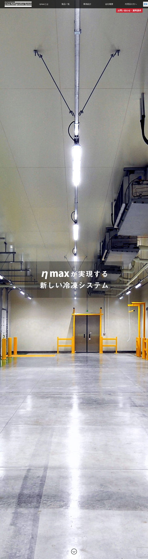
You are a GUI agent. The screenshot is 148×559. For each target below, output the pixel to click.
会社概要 (109, 4)
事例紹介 (87, 4)
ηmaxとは (43, 4)
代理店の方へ (131, 4)
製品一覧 (66, 4)
